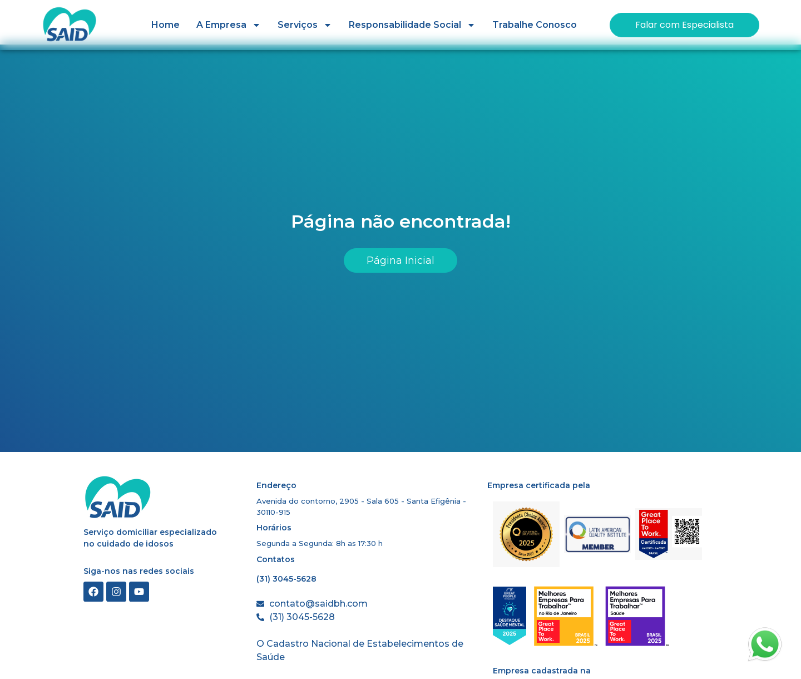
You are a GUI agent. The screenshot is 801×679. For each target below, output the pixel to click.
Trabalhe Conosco (534, 24)
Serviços (305, 25)
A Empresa (228, 25)
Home (165, 24)
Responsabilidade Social (412, 25)
